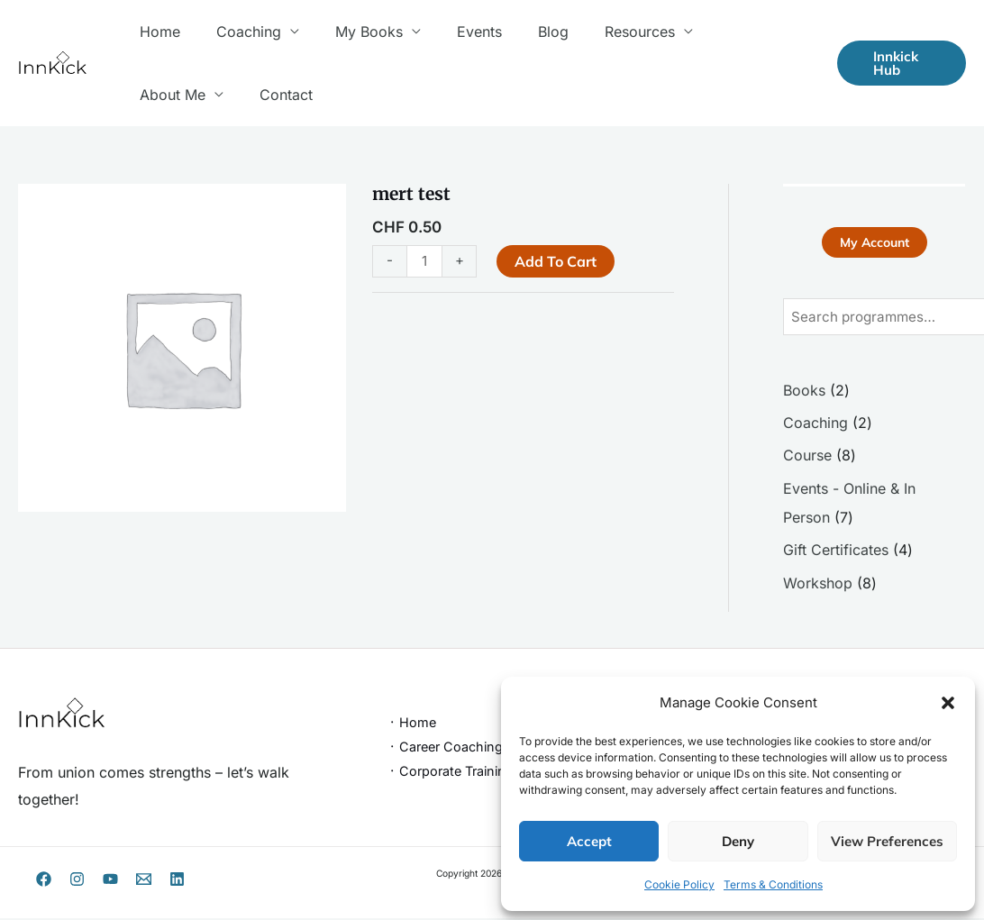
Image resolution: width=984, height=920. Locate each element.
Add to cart (557, 261)
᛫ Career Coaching (445, 748)
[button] (948, 703)
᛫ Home (412, 724)
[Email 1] (143, 880)
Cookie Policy (679, 884)
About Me (715, 32)
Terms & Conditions (773, 884)
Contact (162, 95)
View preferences (887, 841)
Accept (589, 841)
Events (454, 32)
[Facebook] (43, 880)
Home (156, 32)
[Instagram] (77, 880)
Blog (521, 32)
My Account (874, 243)
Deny (738, 841)
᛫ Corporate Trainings (454, 772)
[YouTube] (110, 880)
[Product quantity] (425, 261)
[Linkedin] (177, 880)
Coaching (237, 32)
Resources (600, 32)
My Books (351, 32)
